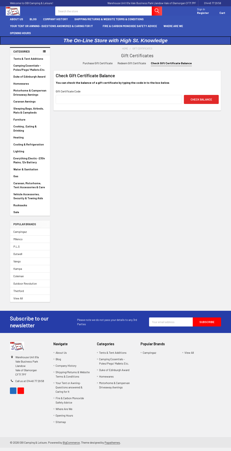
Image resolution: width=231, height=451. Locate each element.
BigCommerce (71, 445)
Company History (55, 22)
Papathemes (112, 445)
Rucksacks (20, 208)
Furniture (19, 122)
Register (199, 15)
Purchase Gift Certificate (98, 66)
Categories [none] (21, 54)
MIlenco (18, 242)
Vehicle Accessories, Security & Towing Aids (28, 199)
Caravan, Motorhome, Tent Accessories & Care (29, 188)
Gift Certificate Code (68, 94)
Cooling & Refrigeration (28, 147)
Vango (17, 264)
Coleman (18, 279)
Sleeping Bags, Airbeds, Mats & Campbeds (28, 113)
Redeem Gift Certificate (131, 66)
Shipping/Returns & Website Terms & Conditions (110, 22)
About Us (16, 22)
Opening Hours (20, 36)
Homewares (21, 86)
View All (18, 301)
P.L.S (16, 249)
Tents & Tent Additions (28, 61)
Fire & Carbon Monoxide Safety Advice (130, 29)
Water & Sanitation (25, 172)
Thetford (18, 294)
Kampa (17, 272)
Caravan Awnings (24, 104)
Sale (16, 215)
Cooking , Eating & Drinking (25, 131)
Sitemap (61, 425)
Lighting (18, 154)
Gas (15, 179)
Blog (33, 22)
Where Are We (173, 29)
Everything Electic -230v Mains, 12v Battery (29, 163)
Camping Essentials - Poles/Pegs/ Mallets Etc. (29, 70)
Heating (18, 140)
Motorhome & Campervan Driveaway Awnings (29, 95)
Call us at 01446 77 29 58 (29, 384)
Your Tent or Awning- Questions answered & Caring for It (53, 29)
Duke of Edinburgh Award (29, 79)
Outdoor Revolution (25, 286)
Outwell (17, 257)
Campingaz (20, 235)
